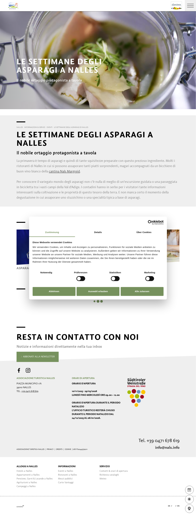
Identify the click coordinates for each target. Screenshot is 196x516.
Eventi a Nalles (65, 471)
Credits (59, 449)
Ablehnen (54, 291)
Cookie (68, 449)
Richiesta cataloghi (109, 475)
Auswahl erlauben (98, 291)
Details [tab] (98, 232)
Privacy (50, 449)
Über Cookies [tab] (143, 232)
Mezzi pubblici (65, 479)
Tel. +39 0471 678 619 (159, 440)
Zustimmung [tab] (52, 232)
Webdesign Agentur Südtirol (20, 506)
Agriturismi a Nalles (27, 482)
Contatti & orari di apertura (114, 471)
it (173, 506)
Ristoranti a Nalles (67, 475)
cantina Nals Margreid (64, 171)
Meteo (103, 479)
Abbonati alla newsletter (38, 357)
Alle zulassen (142, 291)
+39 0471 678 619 (29, 391)
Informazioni (67, 466)
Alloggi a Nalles (27, 466)
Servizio (105, 466)
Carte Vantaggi (66, 482)
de (169, 506)
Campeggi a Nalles (26, 486)
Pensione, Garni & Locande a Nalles (35, 479)
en (178, 506)
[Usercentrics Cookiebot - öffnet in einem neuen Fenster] (150, 222)
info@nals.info (167, 448)
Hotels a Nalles (24, 471)
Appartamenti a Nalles (28, 475)
